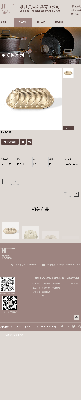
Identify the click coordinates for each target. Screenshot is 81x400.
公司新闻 (56, 283)
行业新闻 (56, 287)
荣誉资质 (36, 292)
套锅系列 (46, 283)
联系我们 (59, 22)
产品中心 (23, 22)
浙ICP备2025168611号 (46, 326)
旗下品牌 (41, 22)
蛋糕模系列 (46, 294)
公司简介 (36, 283)
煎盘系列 (46, 287)
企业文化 (36, 287)
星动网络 (19, 334)
